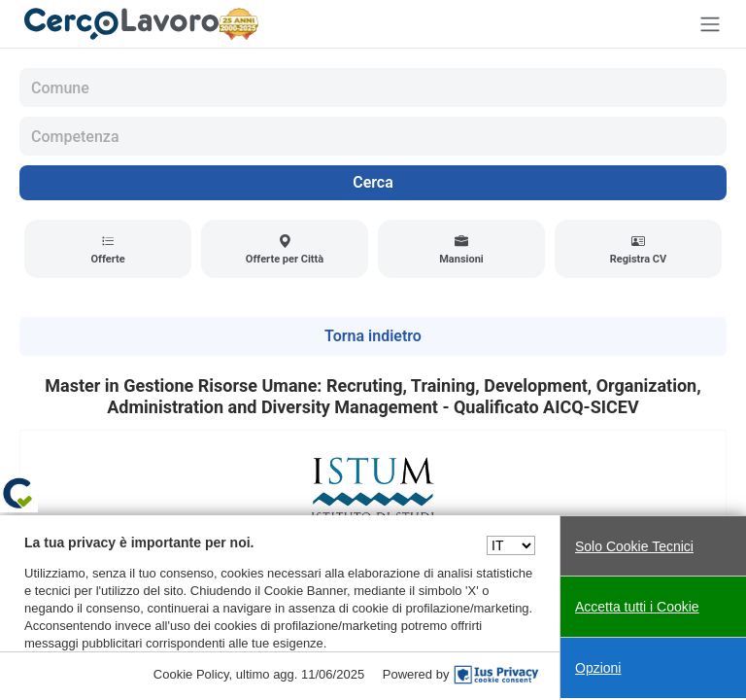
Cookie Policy (191, 674)
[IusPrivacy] (496, 674)
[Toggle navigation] (710, 24)
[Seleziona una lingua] (511, 545)
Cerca (373, 182)
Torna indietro (373, 336)
